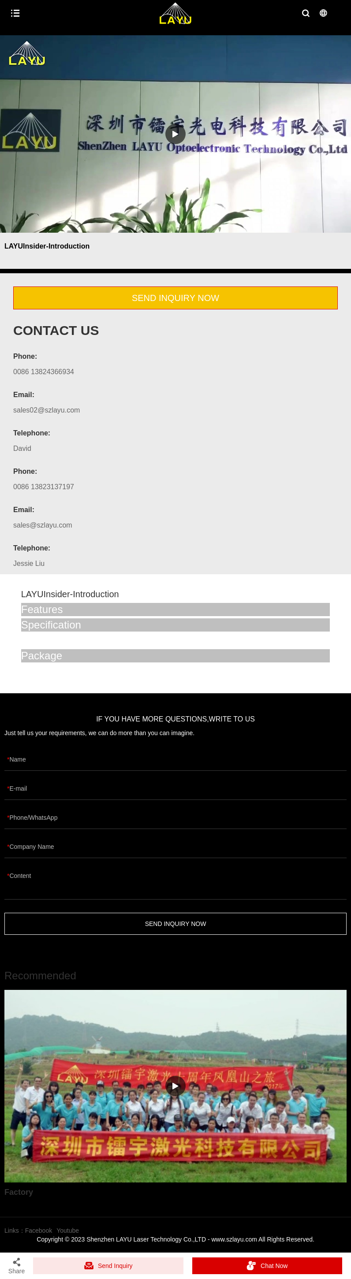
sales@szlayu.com (42, 525)
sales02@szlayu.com (46, 410)
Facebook (38, 1230)
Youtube (67, 1230)
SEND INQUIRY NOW (175, 298)
